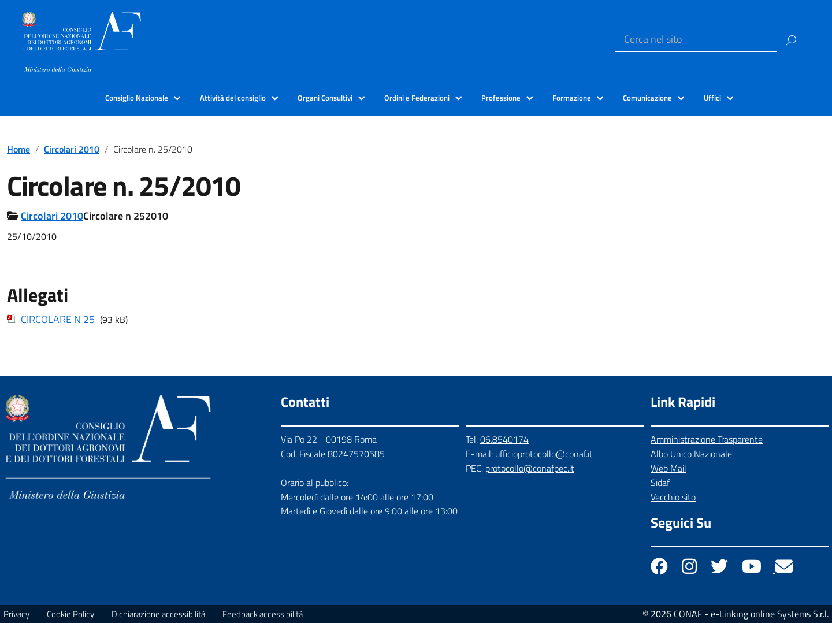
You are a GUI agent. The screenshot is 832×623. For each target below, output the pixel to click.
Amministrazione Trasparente (707, 439)
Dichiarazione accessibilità (158, 614)
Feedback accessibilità (262, 614)
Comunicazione (647, 97)
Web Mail (668, 468)
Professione (501, 97)
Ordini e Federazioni (417, 97)
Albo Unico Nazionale (691, 454)
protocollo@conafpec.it (529, 468)
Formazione (571, 97)
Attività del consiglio (233, 97)
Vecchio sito (673, 497)
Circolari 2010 (71, 149)
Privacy (16, 614)
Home (18, 149)
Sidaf (660, 483)
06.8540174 (504, 439)
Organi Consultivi (325, 97)
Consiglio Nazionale (136, 97)
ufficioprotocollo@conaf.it (544, 454)
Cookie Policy (70, 614)
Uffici (712, 97)
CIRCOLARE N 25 (58, 319)
